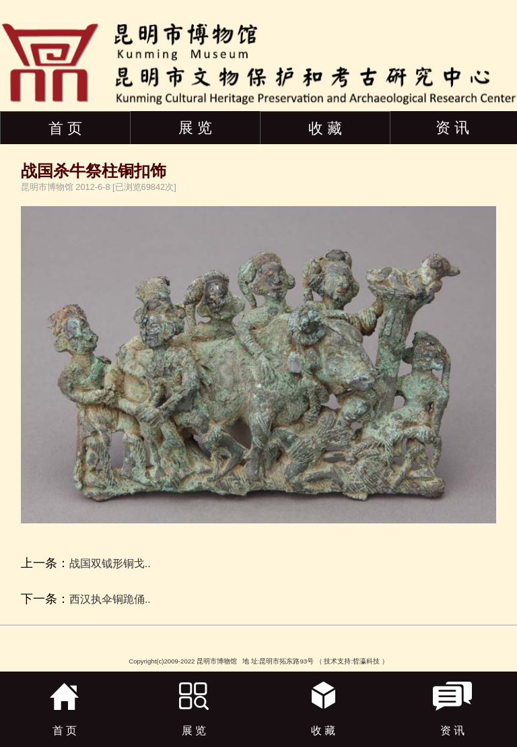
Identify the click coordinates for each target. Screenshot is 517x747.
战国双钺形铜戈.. (110, 563)
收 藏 (325, 128)
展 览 (195, 127)
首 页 (65, 128)
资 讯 (452, 127)
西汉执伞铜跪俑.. (110, 599)
